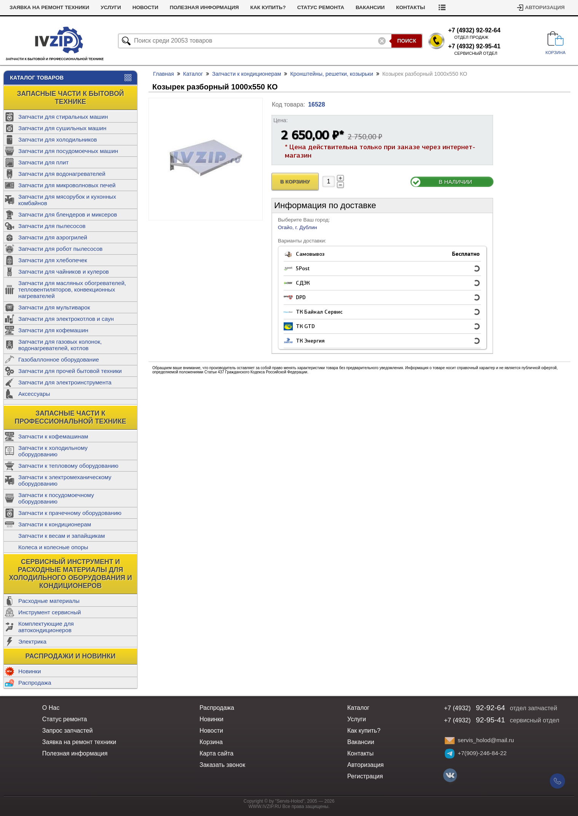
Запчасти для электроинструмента (65, 382)
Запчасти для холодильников (57, 139)
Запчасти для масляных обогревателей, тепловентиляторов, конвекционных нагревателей (72, 289)
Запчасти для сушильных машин (62, 128)
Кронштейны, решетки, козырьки (331, 74)
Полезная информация (204, 7)
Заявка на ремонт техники (49, 7)
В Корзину (295, 182)
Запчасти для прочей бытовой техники (70, 371)
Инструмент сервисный (49, 612)
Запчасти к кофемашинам (53, 436)
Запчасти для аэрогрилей (52, 237)
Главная (163, 74)
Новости (145, 7)
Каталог (193, 74)
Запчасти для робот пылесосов (60, 248)
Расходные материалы (49, 601)
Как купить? (268, 7)
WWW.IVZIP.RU (265, 806)
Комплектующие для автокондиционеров (46, 626)
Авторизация (545, 7)
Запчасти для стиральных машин (63, 116)
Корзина (211, 742)
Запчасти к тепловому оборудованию (68, 465)
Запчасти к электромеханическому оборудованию (64, 480)
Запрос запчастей (67, 730)
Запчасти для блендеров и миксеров (67, 214)
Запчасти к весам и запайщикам (61, 535)
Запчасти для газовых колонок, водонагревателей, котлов (60, 344)
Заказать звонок (222, 765)
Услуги (111, 7)
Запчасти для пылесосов (52, 226)
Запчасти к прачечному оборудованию (69, 513)
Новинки (29, 671)
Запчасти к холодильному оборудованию (53, 451)
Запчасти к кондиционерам (54, 524)
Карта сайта (216, 753)
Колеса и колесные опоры (53, 547)
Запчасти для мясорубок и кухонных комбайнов (67, 199)
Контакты (410, 7)
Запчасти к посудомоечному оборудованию (56, 498)
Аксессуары (34, 393)
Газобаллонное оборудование (58, 359)
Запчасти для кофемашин (53, 330)
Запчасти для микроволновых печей (67, 185)
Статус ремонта (320, 7)
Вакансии (370, 7)
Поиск (406, 41)
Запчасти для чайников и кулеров (63, 271)
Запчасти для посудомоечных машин (68, 151)
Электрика (32, 641)
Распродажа (34, 682)
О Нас (50, 707)
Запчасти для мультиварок (54, 307)
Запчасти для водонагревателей (61, 174)
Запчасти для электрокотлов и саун (66, 319)
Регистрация (365, 776)
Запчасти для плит (43, 162)
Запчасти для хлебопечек (52, 260)
